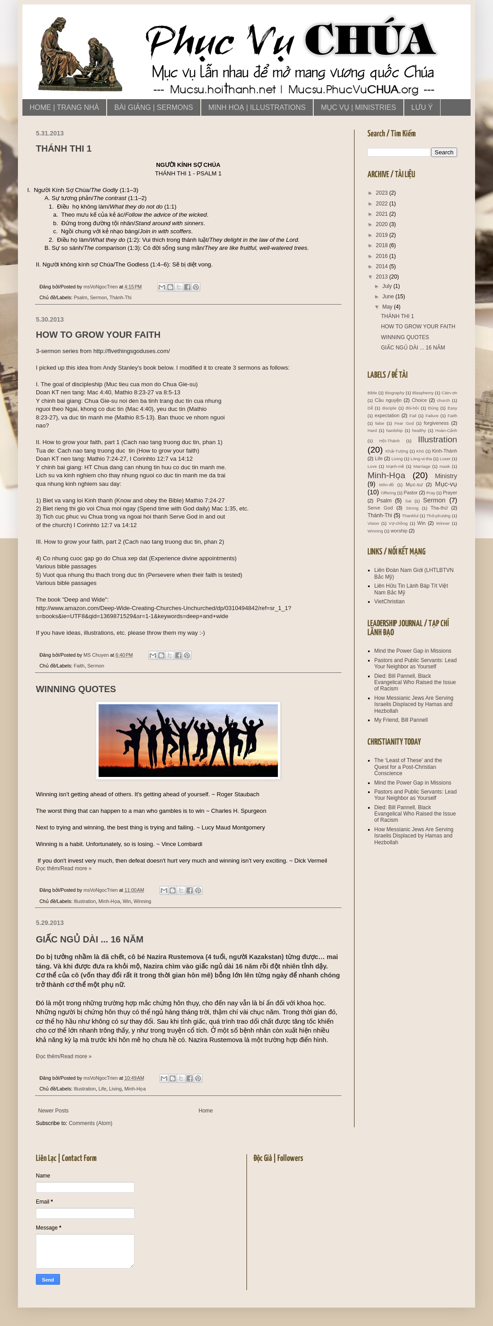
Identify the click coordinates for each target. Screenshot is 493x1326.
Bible (372, 392)
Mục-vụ (446, 484)
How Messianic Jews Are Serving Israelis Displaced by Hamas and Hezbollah (414, 704)
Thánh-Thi (120, 297)
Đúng (433, 408)
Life (102, 1088)
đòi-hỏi (412, 408)
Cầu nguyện (388, 400)
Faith (79, 665)
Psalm (80, 297)
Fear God (404, 423)
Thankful (410, 515)
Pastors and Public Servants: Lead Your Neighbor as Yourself (415, 663)
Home (206, 1111)
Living (115, 1088)
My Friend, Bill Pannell (401, 720)
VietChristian (389, 601)
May (388, 307)
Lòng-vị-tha (421, 458)
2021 (382, 214)
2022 (382, 204)
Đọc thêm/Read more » (63, 868)
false (379, 423)
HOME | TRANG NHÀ (64, 107)
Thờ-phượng (438, 515)
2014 (382, 266)
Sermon (98, 297)
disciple (389, 408)
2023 (382, 193)
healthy (419, 430)
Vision (373, 523)
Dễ (370, 408)
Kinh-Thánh (444, 451)
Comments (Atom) (90, 1123)
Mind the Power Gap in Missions (412, 651)
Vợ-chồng (398, 523)
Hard (372, 430)
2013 (382, 277)
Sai (408, 500)
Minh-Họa (109, 901)
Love (372, 466)
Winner (443, 523)
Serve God (380, 507)
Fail (413, 415)
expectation (387, 415)
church (443, 400)
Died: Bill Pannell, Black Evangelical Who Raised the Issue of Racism (415, 682)
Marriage (421, 466)
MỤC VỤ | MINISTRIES (358, 107)
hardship (394, 430)
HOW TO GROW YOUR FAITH (98, 335)
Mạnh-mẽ (395, 466)
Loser (445, 458)
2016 (382, 256)
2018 (382, 245)
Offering (388, 492)
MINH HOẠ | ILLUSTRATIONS (257, 107)
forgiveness (436, 423)
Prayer (450, 492)
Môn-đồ (386, 484)
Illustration (85, 901)
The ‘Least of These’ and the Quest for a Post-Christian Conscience (408, 766)
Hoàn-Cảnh (446, 430)
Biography (394, 392)
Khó (420, 451)
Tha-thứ (439, 507)
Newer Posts (53, 1111)
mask (445, 466)
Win (127, 901)
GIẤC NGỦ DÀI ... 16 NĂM (89, 939)
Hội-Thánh (389, 440)
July (388, 286)
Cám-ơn (449, 392)
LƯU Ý (422, 107)
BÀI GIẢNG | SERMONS (153, 107)
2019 (382, 235)
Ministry (446, 476)
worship (399, 530)
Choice (419, 400)
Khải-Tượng (396, 451)
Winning (142, 901)
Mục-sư (414, 484)
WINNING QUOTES (76, 689)
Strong (412, 508)
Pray (430, 492)
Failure (431, 415)
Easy (452, 408)
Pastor (411, 492)
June (388, 296)
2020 (382, 224)
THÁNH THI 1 (63, 148)
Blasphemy (422, 392)
